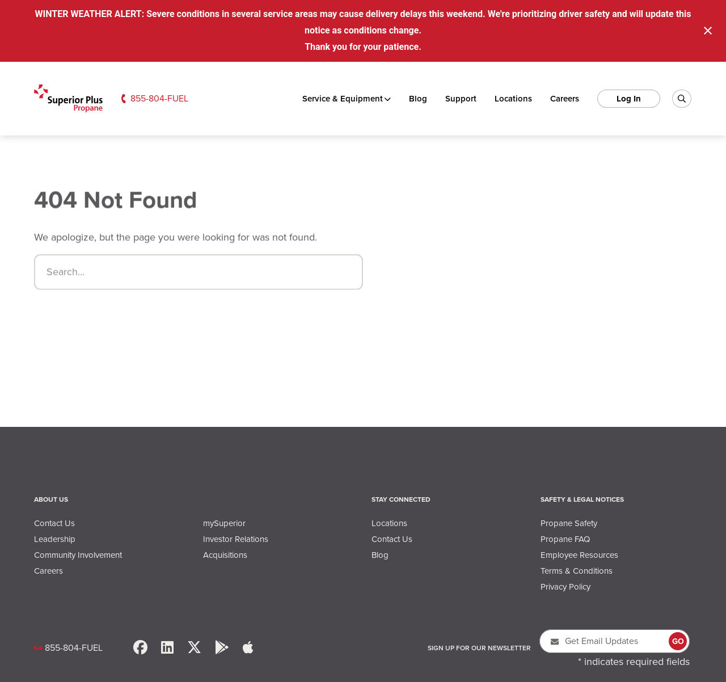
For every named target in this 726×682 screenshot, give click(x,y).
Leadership (54, 539)
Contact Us (54, 523)
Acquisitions (225, 555)
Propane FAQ (565, 539)
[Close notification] (708, 30)
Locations (513, 98)
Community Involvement (78, 555)
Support (460, 98)
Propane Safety (569, 523)
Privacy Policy (565, 587)
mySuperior (224, 523)
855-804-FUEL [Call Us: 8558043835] (159, 98)
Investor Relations (235, 539)
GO (678, 641)
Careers (564, 98)
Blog (418, 98)
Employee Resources (579, 555)
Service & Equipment (342, 98)
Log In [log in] (629, 98)
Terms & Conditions (577, 571)
